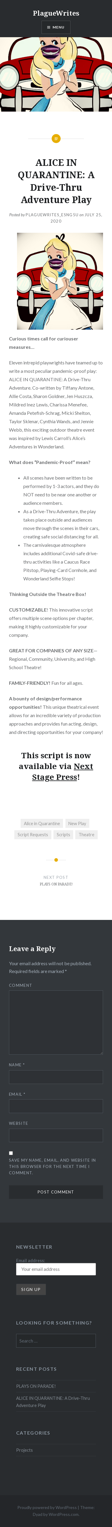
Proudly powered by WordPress (47, 1507)
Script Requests (33, 834)
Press (66, 776)
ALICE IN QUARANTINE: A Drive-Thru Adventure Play (53, 1402)
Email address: (56, 1266)
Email (17, 1094)
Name (17, 1064)
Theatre (86, 834)
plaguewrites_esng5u (52, 214)
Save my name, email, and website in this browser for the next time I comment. (52, 1166)
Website (18, 1123)
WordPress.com (64, 1514)
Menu (59, 27)
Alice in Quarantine (42, 823)
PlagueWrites (56, 12)
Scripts (63, 834)
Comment (20, 985)
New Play (77, 823)
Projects (24, 1450)
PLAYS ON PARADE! (36, 1386)
